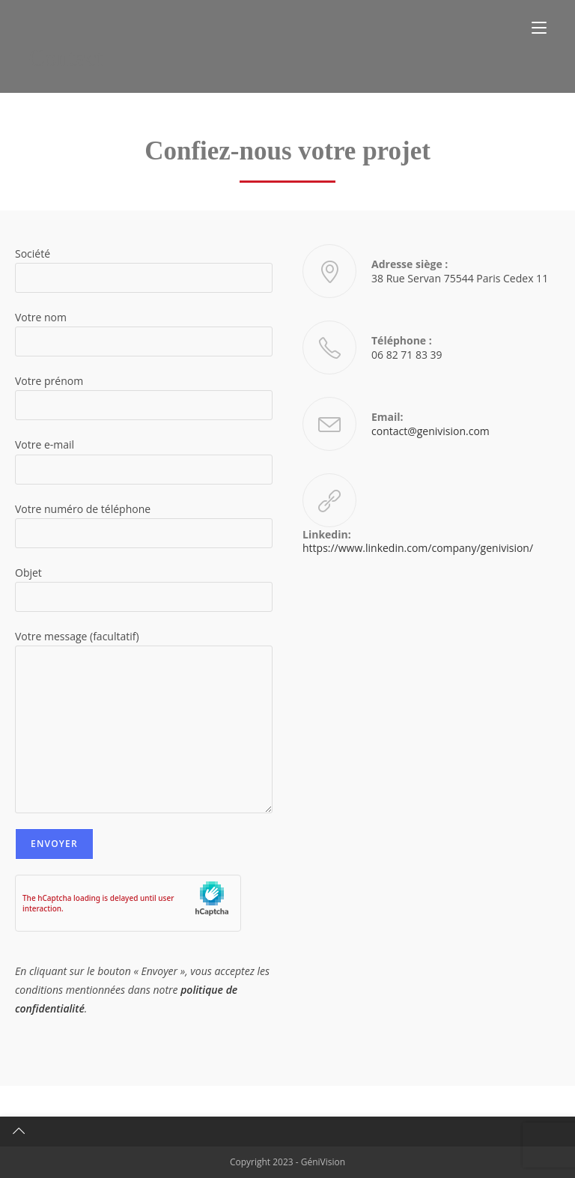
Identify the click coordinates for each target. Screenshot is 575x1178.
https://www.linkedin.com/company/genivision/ (417, 548)
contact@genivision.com (430, 431)
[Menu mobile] (539, 27)
